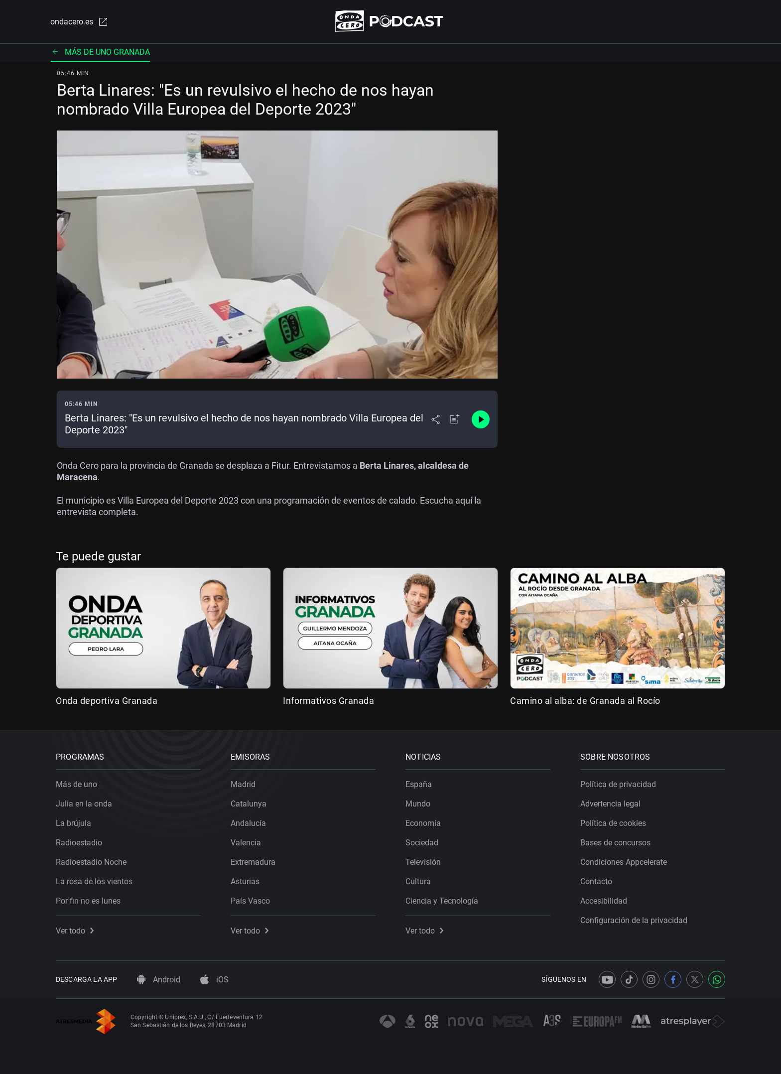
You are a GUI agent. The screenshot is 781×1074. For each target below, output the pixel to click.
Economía (423, 823)
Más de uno (76, 784)
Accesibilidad (603, 901)
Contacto (596, 881)
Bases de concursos (615, 842)
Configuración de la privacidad (633, 920)
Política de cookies (613, 823)
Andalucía (248, 823)
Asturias (245, 881)
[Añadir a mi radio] (455, 419)
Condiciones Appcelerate (623, 862)
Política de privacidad (618, 784)
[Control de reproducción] (481, 419)
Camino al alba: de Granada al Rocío (585, 700)
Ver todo (75, 931)
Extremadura (253, 862)
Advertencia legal (610, 803)
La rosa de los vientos (94, 881)
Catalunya (248, 803)
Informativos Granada (328, 700)
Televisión (423, 862)
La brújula (73, 823)
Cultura (418, 881)
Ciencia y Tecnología (441, 901)
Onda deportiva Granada (106, 700)
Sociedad (421, 842)
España (418, 784)
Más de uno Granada (100, 52)
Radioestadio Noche (91, 862)
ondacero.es (79, 22)
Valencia (246, 842)
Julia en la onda (84, 803)
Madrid (243, 784)
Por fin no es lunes (88, 901)
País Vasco (250, 901)
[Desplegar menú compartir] (435, 419)
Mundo (417, 803)
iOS (214, 979)
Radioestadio (79, 842)
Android (158, 979)
